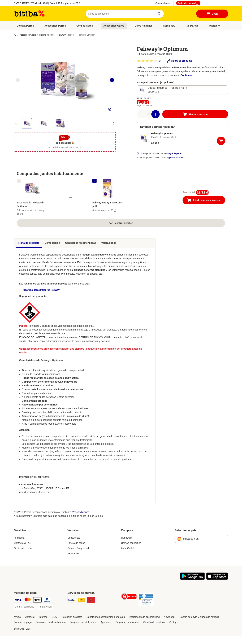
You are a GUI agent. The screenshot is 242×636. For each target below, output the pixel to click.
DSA (54, 617)
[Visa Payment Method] (18, 600)
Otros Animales (144, 25)
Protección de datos (71, 617)
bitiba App (126, 537)
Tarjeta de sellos (76, 543)
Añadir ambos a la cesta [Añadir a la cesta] (206, 200)
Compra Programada (78, 548)
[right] (112, 80)
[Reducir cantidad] (141, 114)
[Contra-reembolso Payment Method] (24, 607)
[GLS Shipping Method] (71, 600)
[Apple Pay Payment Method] (37, 600)
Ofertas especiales (131, 543)
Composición (52, 242)
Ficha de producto (28, 242)
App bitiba (106, 622)
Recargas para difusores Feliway (41, 289)
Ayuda (17, 617)
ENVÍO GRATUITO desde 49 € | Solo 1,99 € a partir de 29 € (47, 3)
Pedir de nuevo (188, 3)
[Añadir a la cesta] (195, 114)
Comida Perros (25, 25)
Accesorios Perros (55, 25)
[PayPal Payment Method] (47, 600)
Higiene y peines (46, 35)
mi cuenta (19, 537)
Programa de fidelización (83, 622)
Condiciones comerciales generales (106, 617)
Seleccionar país (185, 530)
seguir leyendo (174, 153)
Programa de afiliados (127, 622)
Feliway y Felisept (66, 35)
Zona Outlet (127, 548)
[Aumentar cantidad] (155, 114)
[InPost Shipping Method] (81, 600)
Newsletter (73, 553)
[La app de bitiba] (192, 579)
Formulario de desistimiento (51, 622)
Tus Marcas (191, 25)
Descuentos (73, 537)
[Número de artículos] (148, 114)
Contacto (29, 617)
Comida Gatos (84, 25)
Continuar (186, 75)
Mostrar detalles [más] (121, 223)
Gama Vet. (169, 25)
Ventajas (173, 622)
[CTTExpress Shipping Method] (91, 600)
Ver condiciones (80, 512)
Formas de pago (23, 622)
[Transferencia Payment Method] (44, 607)
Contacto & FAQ (22, 543)
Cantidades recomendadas (80, 242)
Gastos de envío (23, 548)
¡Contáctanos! (163, 3)
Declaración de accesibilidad (144, 617)
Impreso (43, 617)
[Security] (129, 597)
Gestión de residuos (154, 622)
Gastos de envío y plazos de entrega (199, 617)
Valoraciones (108, 242)
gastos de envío (176, 157)
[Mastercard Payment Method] (28, 600)
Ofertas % (214, 25)
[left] (18, 80)
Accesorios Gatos (113, 25)
